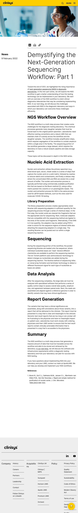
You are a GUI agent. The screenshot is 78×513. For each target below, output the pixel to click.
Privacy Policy (69, 463)
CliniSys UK (42, 463)
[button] (63, 3)
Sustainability (69, 478)
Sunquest (41, 478)
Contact (16, 487)
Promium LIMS (43, 496)
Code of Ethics (69, 484)
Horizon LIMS (43, 484)
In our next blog (42, 349)
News (5, 54)
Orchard (41, 502)
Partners (16, 475)
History (15, 463)
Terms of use (69, 498)
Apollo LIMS (42, 490)
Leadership (17, 481)
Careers (16, 469)
